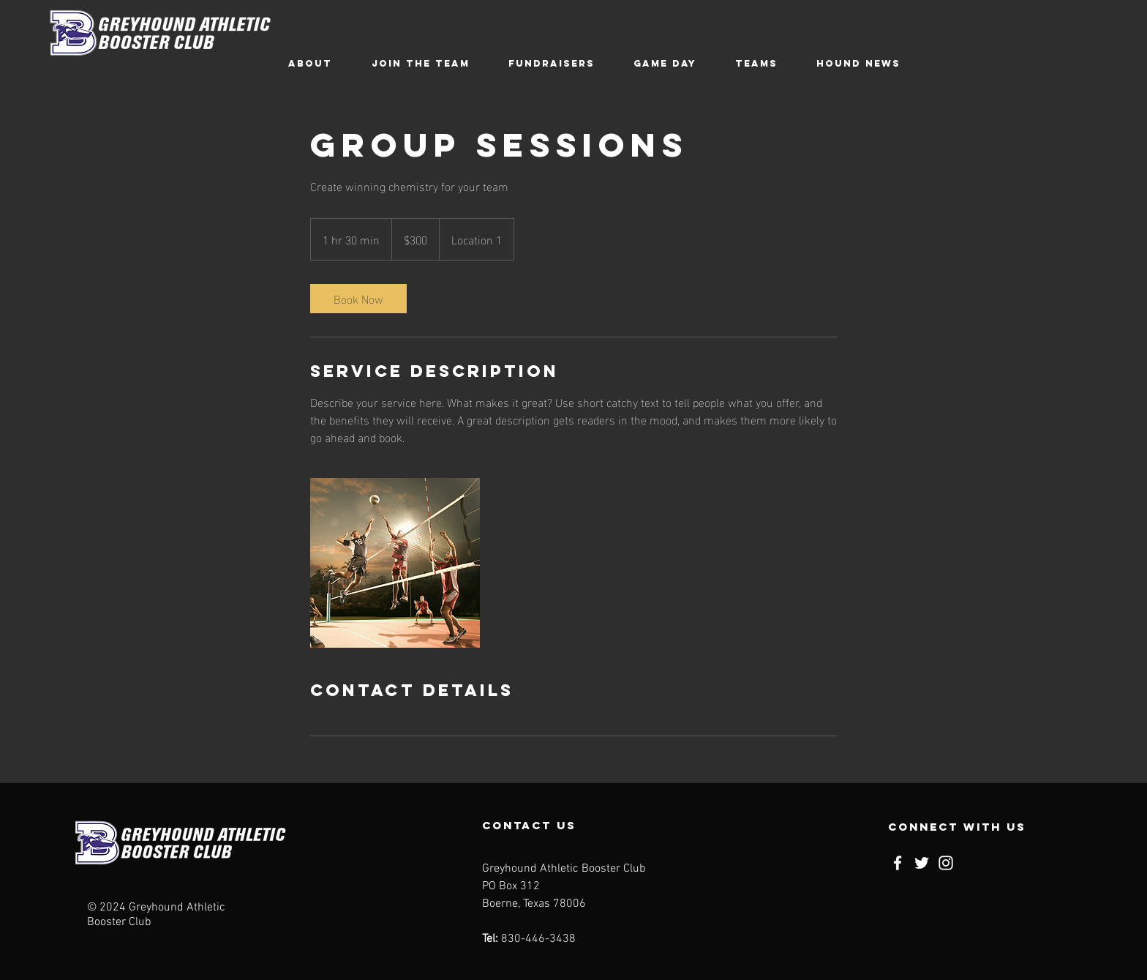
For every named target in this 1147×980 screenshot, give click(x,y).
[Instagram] (945, 862)
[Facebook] (897, 862)
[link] (358, 298)
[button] (310, 63)
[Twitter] (921, 862)
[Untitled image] (395, 563)
